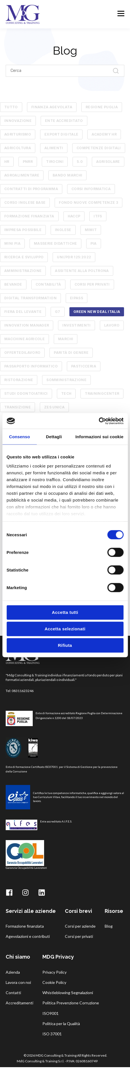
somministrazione (66, 380)
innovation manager (26, 325)
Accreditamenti (19, 1002)
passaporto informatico (31, 366)
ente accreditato (64, 121)
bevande (13, 284)
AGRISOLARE (108, 161)
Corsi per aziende (80, 926)
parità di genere (71, 352)
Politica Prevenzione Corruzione (70, 1002)
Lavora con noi (18, 982)
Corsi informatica (91, 189)
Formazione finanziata (29, 216)
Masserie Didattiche (55, 243)
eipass (76, 298)
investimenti (76, 325)
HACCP (74, 216)
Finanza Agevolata (51, 107)
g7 (57, 311)
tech (66, 393)
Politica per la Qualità (61, 1023)
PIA (93, 243)
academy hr (104, 134)
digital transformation (30, 298)
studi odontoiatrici (26, 393)
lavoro (111, 325)
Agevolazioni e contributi (28, 936)
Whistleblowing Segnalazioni (67, 992)
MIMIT (91, 230)
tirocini (54, 161)
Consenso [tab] (19, 436)
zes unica (54, 407)
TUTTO (11, 107)
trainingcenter (102, 393)
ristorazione (18, 380)
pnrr (28, 161)
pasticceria (83, 366)
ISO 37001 (52, 1033)
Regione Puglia (102, 107)
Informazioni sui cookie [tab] (99, 436)
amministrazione (23, 271)
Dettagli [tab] (54, 436)
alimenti (53, 148)
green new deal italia (96, 311)
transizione (17, 407)
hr (6, 161)
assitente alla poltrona (82, 271)
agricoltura (17, 148)
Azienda (13, 972)
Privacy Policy (54, 972)
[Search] (65, 71)
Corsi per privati (79, 936)
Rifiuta (65, 645)
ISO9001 (50, 1013)
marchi (65, 339)
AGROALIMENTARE (21, 175)
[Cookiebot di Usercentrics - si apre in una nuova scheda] (98, 421)
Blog (109, 926)
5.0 (80, 161)
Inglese (63, 230)
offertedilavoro (22, 352)
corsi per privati (92, 284)
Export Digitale (61, 134)
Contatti (13, 992)
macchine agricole (24, 339)
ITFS (98, 216)
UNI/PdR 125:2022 (74, 257)
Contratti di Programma (31, 189)
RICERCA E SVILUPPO (24, 257)
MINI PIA (12, 243)
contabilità (48, 284)
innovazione (18, 121)
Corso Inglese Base (25, 202)
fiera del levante (23, 311)
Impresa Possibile (23, 230)
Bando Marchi (67, 175)
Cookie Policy (54, 982)
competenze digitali (99, 148)
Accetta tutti (65, 612)
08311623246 (23, 691)
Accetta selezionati (65, 628)
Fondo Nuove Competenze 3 (88, 202)
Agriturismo (17, 134)
